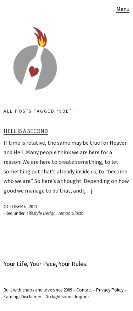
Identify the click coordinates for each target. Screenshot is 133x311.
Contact (84, 290)
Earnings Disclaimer (22, 297)
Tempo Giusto (71, 213)
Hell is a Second (26, 130)
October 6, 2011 (20, 207)
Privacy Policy (109, 290)
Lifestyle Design (41, 213)
